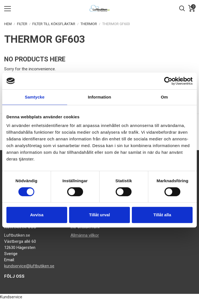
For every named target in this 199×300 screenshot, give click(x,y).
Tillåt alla (162, 214)
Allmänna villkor (85, 235)
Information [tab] (99, 97)
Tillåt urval (99, 214)
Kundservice (11, 296)
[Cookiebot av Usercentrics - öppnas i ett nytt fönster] (168, 81)
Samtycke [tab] (35, 97)
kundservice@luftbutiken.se (29, 265)
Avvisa (36, 214)
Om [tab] (164, 97)
